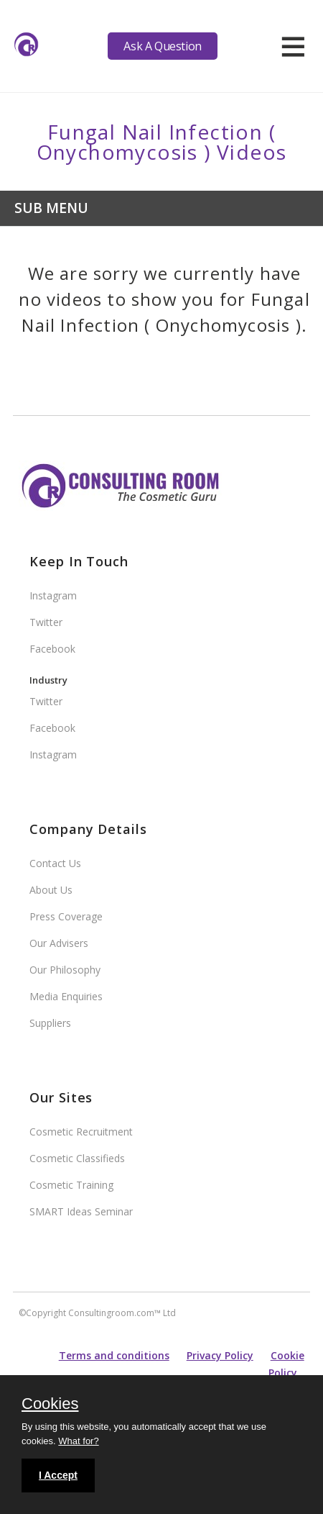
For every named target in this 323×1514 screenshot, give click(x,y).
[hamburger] (293, 46)
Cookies (50, 1405)
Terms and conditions (114, 1355)
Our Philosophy (64, 969)
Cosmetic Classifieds (77, 1158)
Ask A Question (162, 46)
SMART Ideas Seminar (81, 1211)
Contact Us (55, 863)
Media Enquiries (66, 996)
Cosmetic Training (71, 1185)
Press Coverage (66, 916)
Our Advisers (58, 943)
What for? (78, 1441)
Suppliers (50, 1023)
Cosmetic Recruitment (81, 1131)
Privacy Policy (220, 1355)
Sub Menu (51, 207)
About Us (50, 890)
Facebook (52, 649)
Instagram (53, 595)
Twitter (45, 622)
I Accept (58, 1475)
